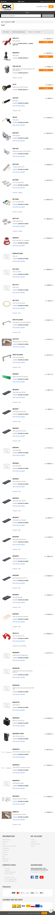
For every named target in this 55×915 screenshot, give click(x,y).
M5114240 (16, 269)
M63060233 (16, 718)
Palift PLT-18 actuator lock (18, 720)
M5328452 (16, 595)
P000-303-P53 (17, 66)
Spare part (15, 256)
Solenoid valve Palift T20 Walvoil (20, 799)
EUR (49, 1)
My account (3, 1)
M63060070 (16, 652)
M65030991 (16, 53)
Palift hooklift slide (17, 450)
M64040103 (16, 749)
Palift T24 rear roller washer (19, 303)
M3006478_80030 (18, 253)
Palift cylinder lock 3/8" (18, 221)
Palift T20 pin (16, 287)
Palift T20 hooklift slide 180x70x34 (20, 616)
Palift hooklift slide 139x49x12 (19, 501)
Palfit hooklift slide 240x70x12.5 (20, 578)
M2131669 (16, 164)
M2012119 (16, 38)
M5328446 (16, 498)
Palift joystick (16, 55)
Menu (27, 12)
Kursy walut (5, 861)
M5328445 (16, 479)
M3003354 (16, 238)
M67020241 (16, 796)
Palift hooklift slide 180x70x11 (19, 392)
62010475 (15, 98)
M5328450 (16, 575)
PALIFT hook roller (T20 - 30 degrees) (21, 240)
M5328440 (16, 389)
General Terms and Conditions (9, 846)
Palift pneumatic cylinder (18, 783)
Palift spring (15, 100)
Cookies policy (6, 848)
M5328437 (16, 374)
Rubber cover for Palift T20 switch (20, 87)
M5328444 (16, 463)
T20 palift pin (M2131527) (18, 167)
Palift (13, 22)
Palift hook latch (16, 41)
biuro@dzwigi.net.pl (12, 881)
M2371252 (16, 218)
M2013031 (16, 148)
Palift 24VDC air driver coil (18, 736)
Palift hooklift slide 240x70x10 (19, 539)
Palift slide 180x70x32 (18, 597)
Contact (32, 846)
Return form (5, 841)
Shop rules (5, 852)
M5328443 (16, 447)
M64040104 (16, 765)
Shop (2, 22)
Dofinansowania (6, 839)
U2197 (14, 84)
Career (4, 844)
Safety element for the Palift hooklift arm (22, 322)
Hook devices (8, 22)
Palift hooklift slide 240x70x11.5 (20, 558)
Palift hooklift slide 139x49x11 (19, 481)
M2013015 (16, 133)
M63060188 (16, 668)
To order (33, 839)
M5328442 (16, 428)
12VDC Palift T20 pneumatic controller (21, 767)
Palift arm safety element (18, 357)
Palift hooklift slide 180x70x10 (19, 431)
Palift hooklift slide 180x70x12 (19, 411)
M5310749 (16, 339)
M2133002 (16, 199)
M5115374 (16, 300)
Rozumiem (44, 913)
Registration (33, 841)
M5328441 (16, 409)
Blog (4, 856)
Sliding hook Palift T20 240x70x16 (20, 376)
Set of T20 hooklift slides (18, 182)
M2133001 (16, 180)
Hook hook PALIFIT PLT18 (18, 636)
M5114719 (16, 285)
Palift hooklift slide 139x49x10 (19, 520)
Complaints (5, 854)
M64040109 (16, 780)
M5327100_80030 (18, 355)
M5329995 (16, 614)
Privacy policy (6, 850)
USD (52, 1)
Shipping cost (6, 859)
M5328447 (16, 517)
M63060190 (16, 702)
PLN (47, 1)
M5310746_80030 (18, 320)
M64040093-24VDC (18, 733)
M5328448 (16, 537)
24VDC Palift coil (16, 705)
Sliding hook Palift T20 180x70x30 (20, 341)
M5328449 (16, 556)
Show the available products (18, 32)
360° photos (6, 32)
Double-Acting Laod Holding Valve (20, 655)
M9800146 (16, 812)
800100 (15, 117)
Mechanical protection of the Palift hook (22, 151)
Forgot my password (35, 844)
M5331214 (16, 633)
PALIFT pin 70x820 (17, 271)
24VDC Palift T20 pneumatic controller (21, 752)
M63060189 (16, 685)
